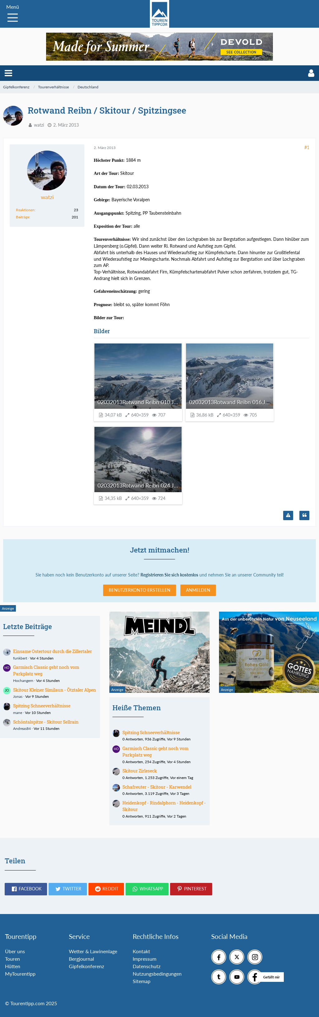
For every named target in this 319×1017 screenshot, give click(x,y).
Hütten (12, 966)
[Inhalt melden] (288, 515)
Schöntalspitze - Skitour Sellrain (46, 722)
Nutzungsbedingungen (157, 974)
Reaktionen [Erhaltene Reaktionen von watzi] (25, 210)
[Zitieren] (304, 515)
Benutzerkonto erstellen (139, 590)
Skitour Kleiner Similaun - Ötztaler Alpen (54, 690)
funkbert (20, 658)
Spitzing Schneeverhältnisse (41, 706)
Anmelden (198, 590)
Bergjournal (81, 959)
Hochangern (23, 680)
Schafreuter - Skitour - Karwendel (156, 787)
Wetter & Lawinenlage (93, 951)
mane (17, 712)
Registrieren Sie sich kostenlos (169, 574)
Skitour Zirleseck (139, 771)
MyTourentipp (20, 974)
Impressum (144, 959)
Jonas (17, 696)
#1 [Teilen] (306, 147)
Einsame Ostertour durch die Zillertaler (52, 651)
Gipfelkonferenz (86, 966)
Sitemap (141, 981)
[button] (8, 73)
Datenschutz (146, 966)
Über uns (15, 951)
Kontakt (141, 951)
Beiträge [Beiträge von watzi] (22, 217)
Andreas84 (22, 728)
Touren (12, 959)
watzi (39, 125)
